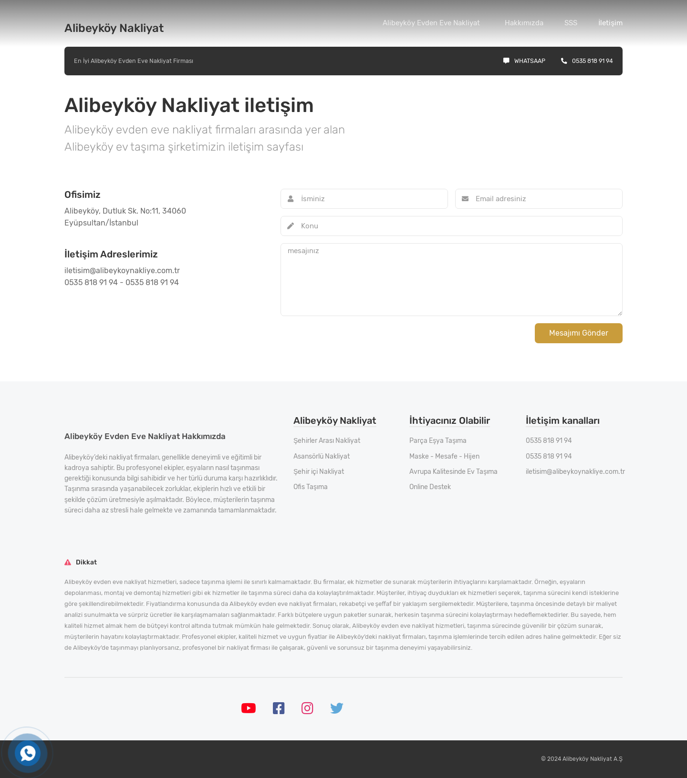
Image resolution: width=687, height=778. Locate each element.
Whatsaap (524, 60)
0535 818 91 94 (587, 60)
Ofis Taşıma (310, 487)
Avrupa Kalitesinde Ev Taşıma (453, 472)
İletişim (610, 23)
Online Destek (430, 487)
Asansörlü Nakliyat (321, 456)
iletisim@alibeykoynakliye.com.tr (575, 472)
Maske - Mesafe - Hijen (444, 456)
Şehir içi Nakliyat (318, 472)
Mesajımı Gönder (578, 333)
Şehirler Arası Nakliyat (326, 441)
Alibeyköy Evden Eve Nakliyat (431, 23)
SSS (570, 23)
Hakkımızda (524, 23)
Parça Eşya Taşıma (438, 441)
